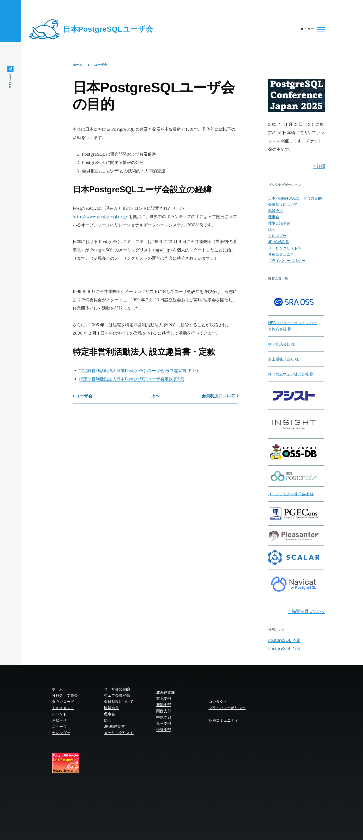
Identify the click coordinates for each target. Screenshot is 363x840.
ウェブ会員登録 (117, 695)
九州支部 (163, 724)
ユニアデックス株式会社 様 (290, 494)
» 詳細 (319, 166)
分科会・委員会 (65, 695)
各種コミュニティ (283, 254)
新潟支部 (163, 705)
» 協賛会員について (306, 611)
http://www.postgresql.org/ (100, 216)
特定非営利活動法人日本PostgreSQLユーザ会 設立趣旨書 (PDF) (138, 370)
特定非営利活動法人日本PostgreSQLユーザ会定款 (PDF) (131, 379)
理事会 (273, 217)
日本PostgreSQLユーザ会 (108, 29)
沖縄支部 (163, 730)
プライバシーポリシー (286, 261)
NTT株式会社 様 (281, 344)
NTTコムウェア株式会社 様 (290, 374)
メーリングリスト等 (284, 248)
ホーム (77, 65)
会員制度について (218, 395)
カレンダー (277, 236)
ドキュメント (63, 708)
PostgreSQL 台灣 (284, 648)
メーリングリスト (119, 733)
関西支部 (163, 711)
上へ (155, 395)
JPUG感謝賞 (278, 242)
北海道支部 (165, 692)
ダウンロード (63, 702)
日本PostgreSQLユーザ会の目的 (295, 198)
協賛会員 (275, 211)
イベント (59, 714)
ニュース (59, 727)
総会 (271, 229)
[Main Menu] (311, 29)
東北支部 (163, 699)
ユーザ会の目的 (117, 689)
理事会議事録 (279, 223)
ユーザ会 (100, 65)
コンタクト (218, 702)
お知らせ (59, 720)
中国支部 (163, 717)
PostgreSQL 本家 (284, 640)
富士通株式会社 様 (283, 359)
